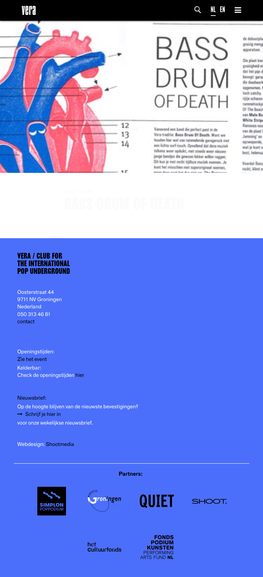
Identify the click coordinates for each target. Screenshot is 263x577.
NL (213, 9)
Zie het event (32, 359)
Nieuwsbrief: (31, 398)
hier (79, 375)
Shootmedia (60, 444)
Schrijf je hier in (43, 414)
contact (26, 321)
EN (222, 9)
